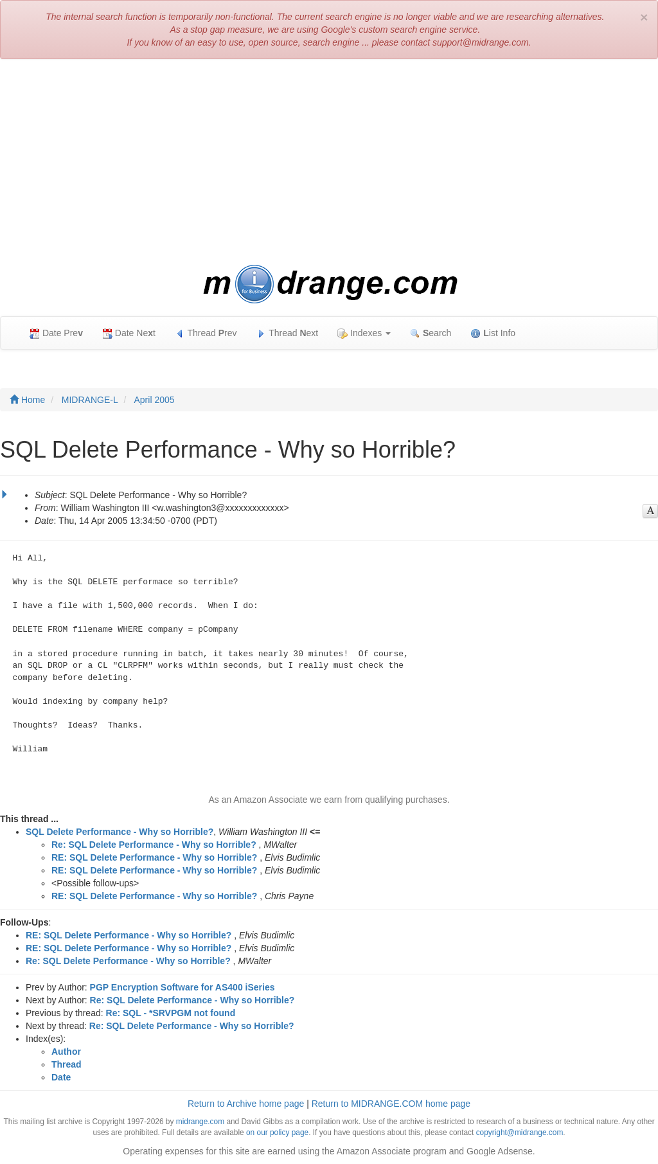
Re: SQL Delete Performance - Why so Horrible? (153, 844)
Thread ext (287, 333)
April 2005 (154, 400)
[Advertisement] (329, 162)
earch (430, 333)
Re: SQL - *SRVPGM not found (171, 1013)
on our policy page (277, 1132)
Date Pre (56, 333)
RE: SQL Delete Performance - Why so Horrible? (154, 857)
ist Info (492, 333)
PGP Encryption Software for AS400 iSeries (182, 987)
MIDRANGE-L (90, 400)
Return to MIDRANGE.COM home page (391, 1103)
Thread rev (206, 333)
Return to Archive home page (246, 1103)
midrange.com (200, 1121)
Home (27, 400)
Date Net (129, 333)
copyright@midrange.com (520, 1132)
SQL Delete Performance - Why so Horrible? (119, 832)
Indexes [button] (364, 333)
